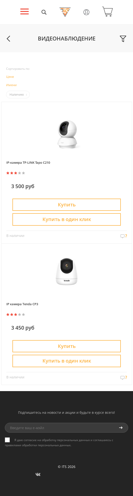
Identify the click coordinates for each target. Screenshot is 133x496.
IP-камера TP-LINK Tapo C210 (28, 162)
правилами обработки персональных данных (38, 445)
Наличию (17, 94)
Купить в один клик (66, 219)
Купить (67, 204)
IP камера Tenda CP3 (22, 304)
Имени (11, 85)
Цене (10, 76)
